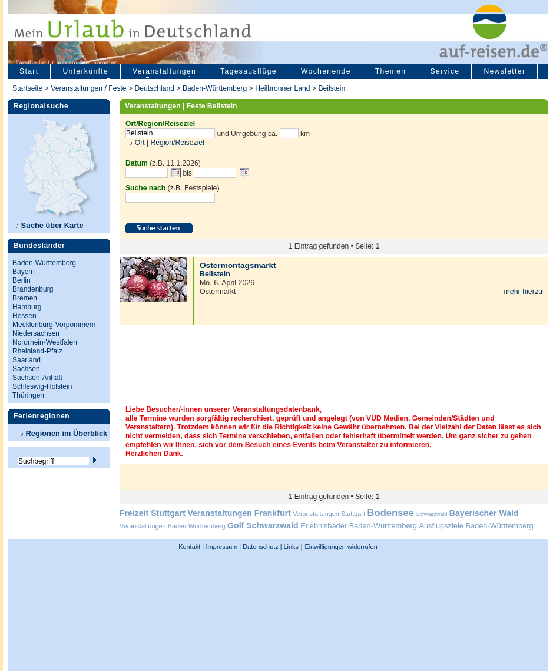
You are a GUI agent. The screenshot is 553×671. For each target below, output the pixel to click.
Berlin (21, 280)
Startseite (27, 88)
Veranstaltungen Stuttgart (329, 513)
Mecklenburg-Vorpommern (53, 324)
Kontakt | (191, 546)
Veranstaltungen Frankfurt (238, 513)
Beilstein (331, 88)
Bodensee (390, 512)
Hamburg (26, 307)
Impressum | (223, 546)
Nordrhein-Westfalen (44, 342)
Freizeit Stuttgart (153, 513)
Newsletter (504, 71)
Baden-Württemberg (215, 88)
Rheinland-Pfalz (37, 351)
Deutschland (154, 88)
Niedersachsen (35, 333)
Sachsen (26, 369)
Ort (138, 142)
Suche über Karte (49, 225)
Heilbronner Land (282, 88)
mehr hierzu (523, 291)
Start (28, 71)
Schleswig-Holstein (42, 386)
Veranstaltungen (164, 71)
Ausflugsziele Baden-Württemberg (476, 525)
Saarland (26, 360)
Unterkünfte (85, 71)
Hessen (24, 316)
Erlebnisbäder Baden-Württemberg (358, 525)
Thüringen (28, 395)
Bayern (23, 271)
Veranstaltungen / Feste (89, 88)
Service (444, 71)
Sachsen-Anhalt (37, 377)
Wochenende (326, 71)
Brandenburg (32, 289)
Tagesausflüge (248, 71)
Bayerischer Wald (484, 513)
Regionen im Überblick (62, 433)
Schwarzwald (432, 514)
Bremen (24, 298)
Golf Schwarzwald (262, 525)
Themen (390, 71)
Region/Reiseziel (177, 142)
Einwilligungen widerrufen (340, 546)
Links (290, 546)
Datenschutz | (261, 546)
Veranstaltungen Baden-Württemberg (173, 526)
